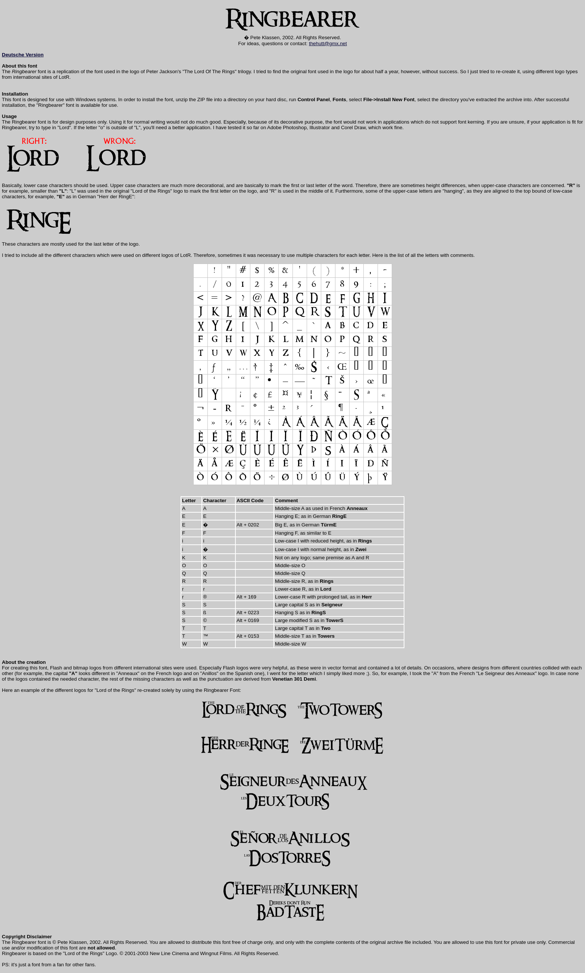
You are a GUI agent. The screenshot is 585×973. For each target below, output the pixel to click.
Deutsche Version (23, 54)
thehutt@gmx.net (328, 43)
